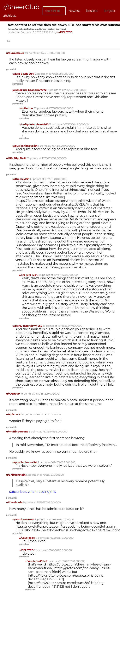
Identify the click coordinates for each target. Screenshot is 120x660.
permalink (11, 69)
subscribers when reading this (32, 492)
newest (74, 11)
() (37, 29)
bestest (91, 11)
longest (109, 11)
